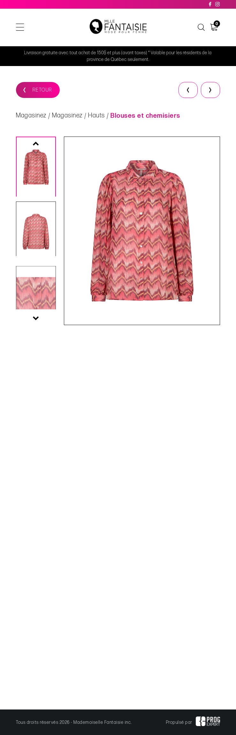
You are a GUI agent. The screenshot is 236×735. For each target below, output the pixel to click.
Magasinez (31, 116)
